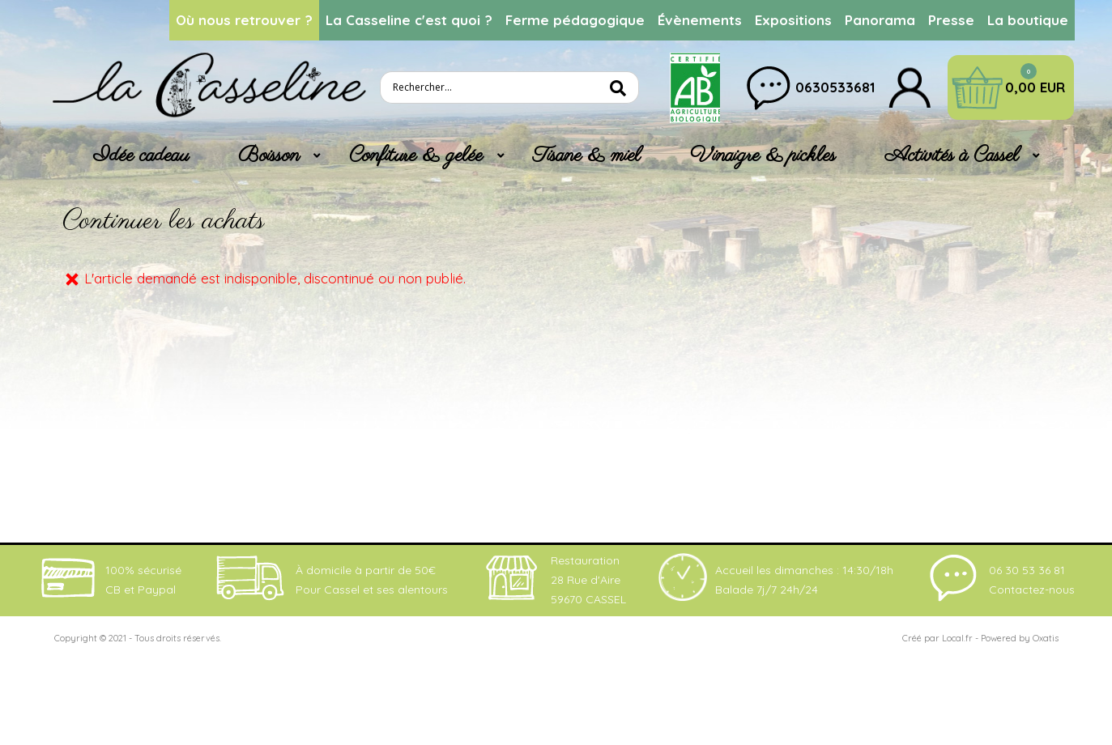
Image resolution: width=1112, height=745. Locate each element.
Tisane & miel (587, 155)
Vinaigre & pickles (763, 155)
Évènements (700, 19)
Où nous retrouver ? (244, 19)
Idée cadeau (141, 155)
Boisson (269, 155)
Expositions (793, 19)
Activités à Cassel (952, 155)
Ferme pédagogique (575, 19)
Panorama (880, 19)
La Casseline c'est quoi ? (409, 19)
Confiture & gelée (416, 155)
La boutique (1027, 19)
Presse (951, 19)
